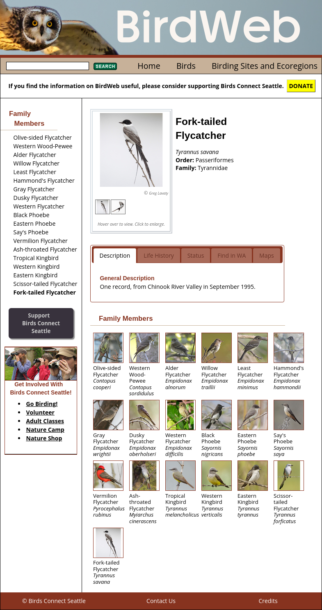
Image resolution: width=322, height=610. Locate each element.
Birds (186, 65)
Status (195, 255)
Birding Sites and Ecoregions (264, 65)
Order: (186, 160)
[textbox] (47, 66)
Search (105, 66)
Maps (266, 255)
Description (115, 255)
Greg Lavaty (158, 193)
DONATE (301, 86)
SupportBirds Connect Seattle (41, 323)
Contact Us (161, 601)
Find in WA (231, 255)
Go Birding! (42, 404)
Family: (187, 168)
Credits (267, 601)
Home (148, 65)
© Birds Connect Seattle (54, 601)
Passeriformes (215, 160)
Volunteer (40, 412)
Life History (159, 255)
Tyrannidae (213, 168)
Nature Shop (44, 438)
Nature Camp (45, 429)
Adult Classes (45, 421)
